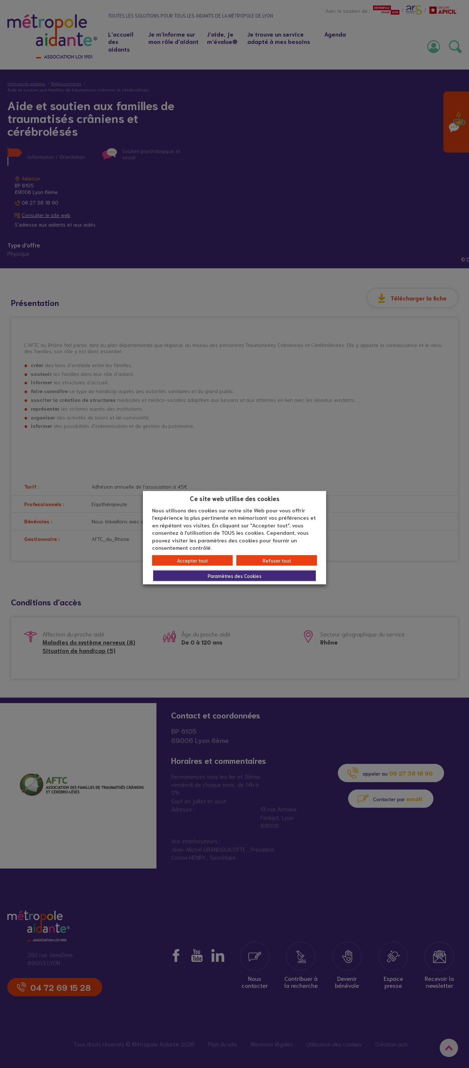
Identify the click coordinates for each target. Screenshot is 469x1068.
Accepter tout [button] (192, 560)
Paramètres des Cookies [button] (235, 575)
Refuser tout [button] (277, 560)
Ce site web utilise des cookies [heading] (235, 498)
